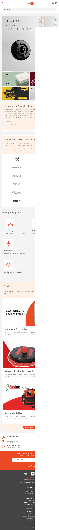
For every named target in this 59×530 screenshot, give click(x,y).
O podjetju (29, 511)
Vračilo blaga (29, 518)
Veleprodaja (29, 520)
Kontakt (29, 513)
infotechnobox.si (29, 493)
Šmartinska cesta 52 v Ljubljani (13, 117)
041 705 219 (29, 491)
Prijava (52, 2)
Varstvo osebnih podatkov (29, 516)
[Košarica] (55, 2)
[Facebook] (33, 466)
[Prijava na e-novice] (42, 460)
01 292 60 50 (29, 490)
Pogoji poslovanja (29, 515)
